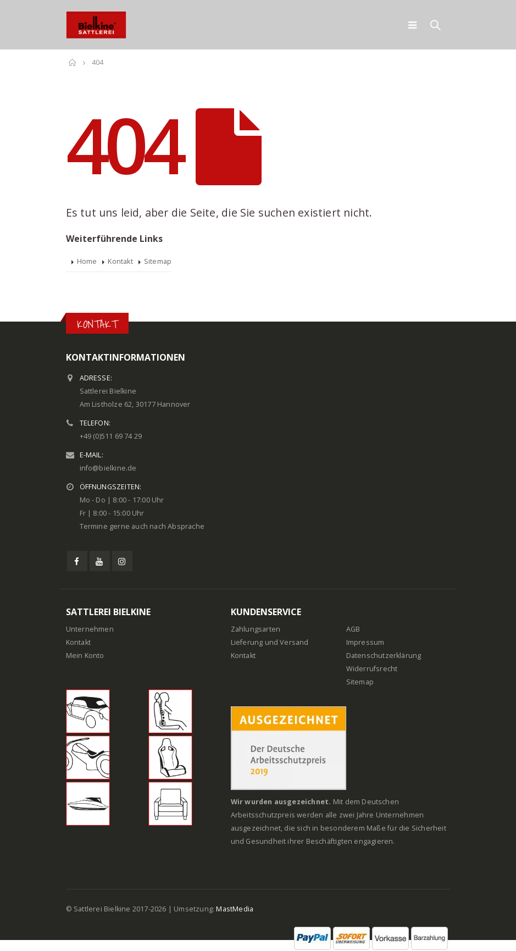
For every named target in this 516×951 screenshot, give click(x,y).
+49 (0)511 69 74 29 (111, 436)
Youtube (100, 561)
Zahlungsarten (256, 629)
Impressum (365, 642)
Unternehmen (90, 629)
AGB (353, 629)
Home (87, 261)
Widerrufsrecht (372, 668)
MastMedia (234, 909)
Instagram (122, 561)
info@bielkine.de (108, 468)
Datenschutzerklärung (383, 655)
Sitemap (157, 261)
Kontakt (120, 261)
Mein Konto (85, 655)
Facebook (77, 561)
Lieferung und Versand (270, 642)
